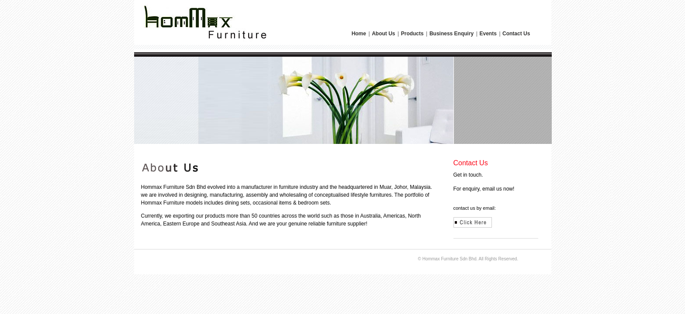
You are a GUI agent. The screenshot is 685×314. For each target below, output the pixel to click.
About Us (384, 34)
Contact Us (516, 34)
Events (488, 34)
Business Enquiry (452, 34)
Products (413, 34)
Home (360, 34)
